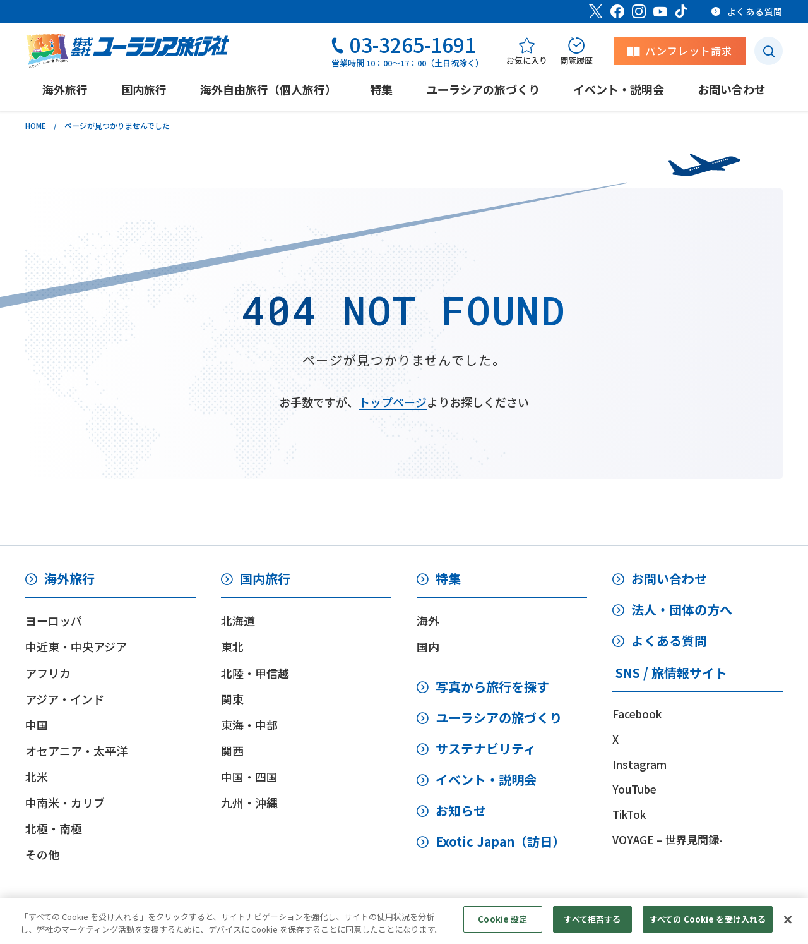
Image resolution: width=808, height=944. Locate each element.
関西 (232, 750)
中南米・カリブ (65, 802)
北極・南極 (53, 828)
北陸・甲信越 (255, 673)
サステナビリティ (486, 748)
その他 (42, 854)
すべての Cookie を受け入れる (708, 930)
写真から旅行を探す (492, 686)
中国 (36, 725)
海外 (428, 620)
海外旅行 (69, 578)
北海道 (238, 620)
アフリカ (48, 673)
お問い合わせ (669, 578)
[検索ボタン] (768, 51)
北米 (36, 776)
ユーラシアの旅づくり (499, 717)
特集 (448, 578)
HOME (35, 125)
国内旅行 (265, 578)
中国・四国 (249, 776)
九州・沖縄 (249, 802)
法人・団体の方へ (681, 609)
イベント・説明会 (486, 779)
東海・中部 (249, 725)
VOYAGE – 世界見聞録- (667, 839)
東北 (232, 646)
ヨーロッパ (53, 620)
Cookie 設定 (502, 930)
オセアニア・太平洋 (76, 750)
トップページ (393, 402)
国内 (428, 646)
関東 (232, 699)
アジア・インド (64, 699)
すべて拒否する (592, 930)
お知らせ (461, 810)
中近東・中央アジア (76, 646)
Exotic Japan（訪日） (500, 841)
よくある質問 (669, 640)
